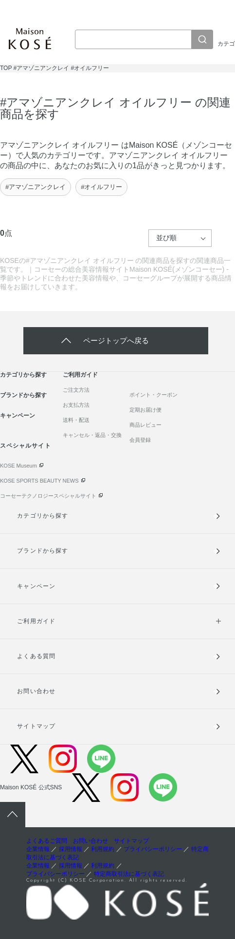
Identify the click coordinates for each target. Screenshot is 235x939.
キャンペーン (17, 415)
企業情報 (38, 849)
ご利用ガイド (80, 374)
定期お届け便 (145, 410)
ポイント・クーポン (153, 395)
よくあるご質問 (46, 840)
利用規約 (102, 849)
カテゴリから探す (23, 374)
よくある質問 (36, 656)
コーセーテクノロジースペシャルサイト (48, 496)
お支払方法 (76, 405)
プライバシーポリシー (153, 849)
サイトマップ (36, 726)
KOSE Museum (18, 466)
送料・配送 (76, 420)
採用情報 (70, 849)
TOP (6, 68)
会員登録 (140, 440)
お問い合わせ (36, 691)
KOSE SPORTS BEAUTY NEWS (39, 481)
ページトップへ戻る (116, 341)
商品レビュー (145, 425)
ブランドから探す (23, 395)
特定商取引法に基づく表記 (129, 873)
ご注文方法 (76, 390)
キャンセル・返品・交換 (92, 435)
